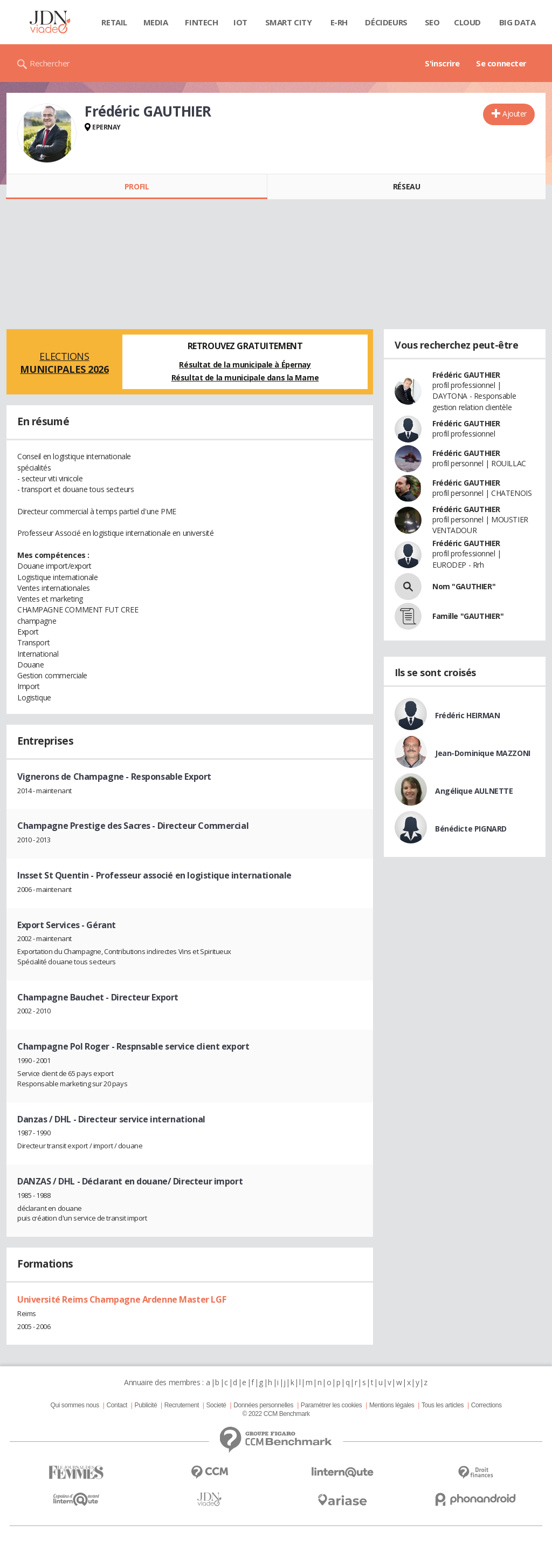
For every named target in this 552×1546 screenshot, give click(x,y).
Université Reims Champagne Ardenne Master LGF (121, 1299)
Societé (216, 1405)
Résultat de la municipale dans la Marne (245, 377)
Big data (517, 22)
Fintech (201, 22)
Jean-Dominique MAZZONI (482, 753)
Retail (114, 22)
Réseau (406, 186)
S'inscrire (442, 63)
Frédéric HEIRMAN (467, 715)
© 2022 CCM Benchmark (275, 1414)
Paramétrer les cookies (331, 1405)
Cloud (467, 22)
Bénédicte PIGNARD (471, 828)
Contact (117, 1405)
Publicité (146, 1405)
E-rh (339, 22)
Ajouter (514, 113)
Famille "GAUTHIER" (467, 616)
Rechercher (50, 63)
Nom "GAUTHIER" (463, 586)
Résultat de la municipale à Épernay (244, 364)
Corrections (486, 1405)
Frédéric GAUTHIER (466, 375)
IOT (240, 22)
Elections (64, 363)
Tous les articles (443, 1405)
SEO (432, 22)
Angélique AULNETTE (474, 791)
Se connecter (501, 63)
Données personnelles (263, 1405)
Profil (137, 186)
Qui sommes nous (74, 1405)
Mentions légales (391, 1405)
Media (155, 22)
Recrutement (181, 1405)
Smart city (288, 22)
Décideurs (386, 22)
